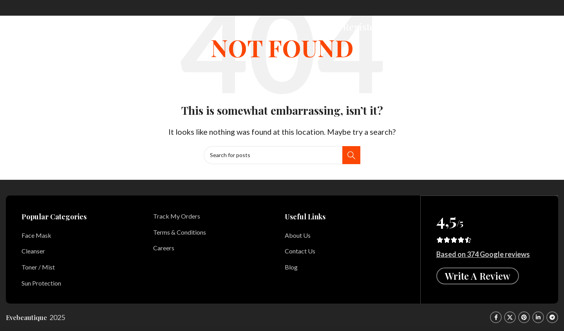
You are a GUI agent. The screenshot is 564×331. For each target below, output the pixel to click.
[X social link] (510, 317)
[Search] (415, 25)
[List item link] (81, 235)
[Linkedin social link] (538, 317)
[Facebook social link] (496, 317)
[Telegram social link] (552, 317)
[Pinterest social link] (524, 317)
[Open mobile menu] (550, 25)
